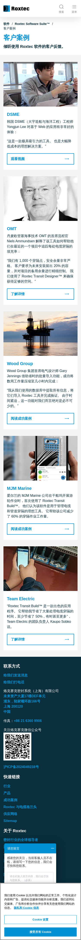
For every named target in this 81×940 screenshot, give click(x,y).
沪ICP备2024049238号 (21, 767)
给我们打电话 (13, 682)
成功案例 (10, 800)
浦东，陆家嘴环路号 (21, 701)
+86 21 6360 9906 (28, 721)
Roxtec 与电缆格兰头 (20, 807)
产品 (6, 793)
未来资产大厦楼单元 (24, 696)
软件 (6, 24)
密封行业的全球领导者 (20, 840)
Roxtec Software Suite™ (32, 24)
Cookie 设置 (40, 919)
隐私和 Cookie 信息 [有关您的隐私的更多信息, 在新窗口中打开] (26, 907)
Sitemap (10, 821)
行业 (6, 786)
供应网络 (10, 814)
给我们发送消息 (15, 675)
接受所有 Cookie (40, 932)
